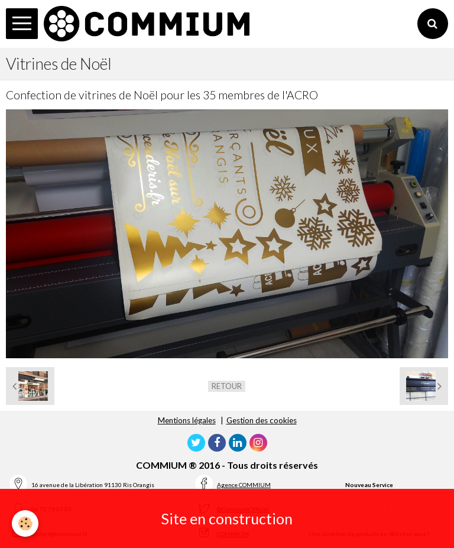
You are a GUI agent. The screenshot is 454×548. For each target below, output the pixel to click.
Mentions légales (187, 420)
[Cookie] (25, 523)
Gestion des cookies (261, 420)
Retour (227, 386)
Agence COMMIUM (244, 484)
